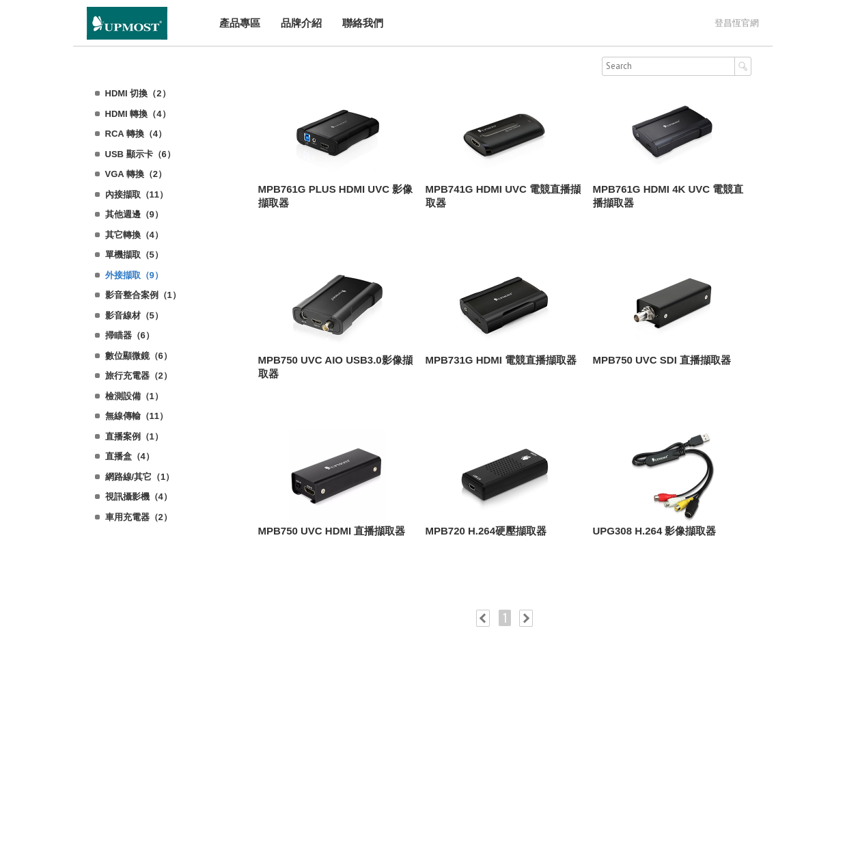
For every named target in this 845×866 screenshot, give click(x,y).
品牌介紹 (301, 23)
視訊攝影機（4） (138, 496)
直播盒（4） (129, 456)
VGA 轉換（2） (136, 174)
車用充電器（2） (138, 517)
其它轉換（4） (134, 235)
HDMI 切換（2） (138, 93)
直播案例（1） (134, 436)
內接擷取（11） (136, 194)
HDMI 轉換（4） (138, 114)
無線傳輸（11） (136, 416)
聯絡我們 (362, 23)
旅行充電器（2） (138, 375)
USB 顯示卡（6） (140, 154)
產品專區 (239, 23)
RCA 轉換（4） (136, 133)
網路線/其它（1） (140, 477)
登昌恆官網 (737, 23)
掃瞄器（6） (129, 335)
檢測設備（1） (134, 396)
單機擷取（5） (134, 254)
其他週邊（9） (134, 214)
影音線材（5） (134, 315)
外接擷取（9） (134, 275)
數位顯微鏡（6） (138, 356)
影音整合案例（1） (143, 295)
